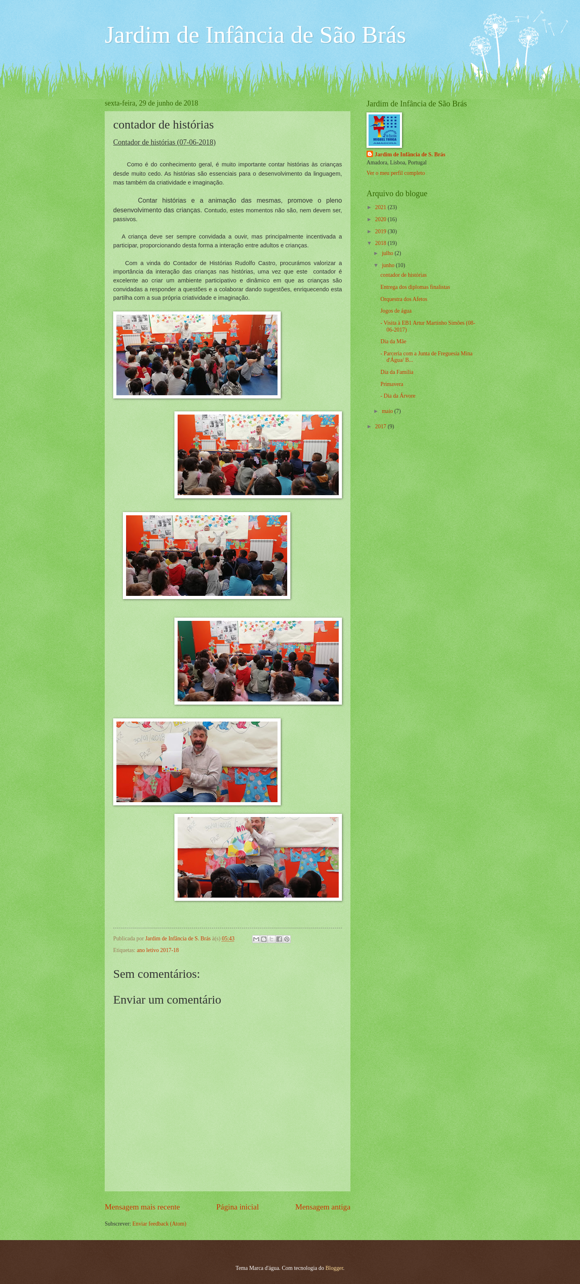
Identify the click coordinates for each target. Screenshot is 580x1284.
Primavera (391, 384)
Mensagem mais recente (142, 1207)
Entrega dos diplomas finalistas (415, 287)
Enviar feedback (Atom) (159, 1224)
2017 (381, 426)
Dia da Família (396, 372)
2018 (381, 243)
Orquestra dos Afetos (403, 299)
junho (389, 265)
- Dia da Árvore (397, 396)
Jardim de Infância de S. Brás (410, 154)
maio (388, 411)
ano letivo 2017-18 (158, 950)
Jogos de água (395, 311)
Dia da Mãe (393, 341)
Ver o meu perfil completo (396, 173)
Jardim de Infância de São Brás (255, 34)
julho (388, 253)
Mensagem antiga (322, 1207)
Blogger (334, 1268)
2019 (381, 231)
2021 (381, 207)
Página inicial (237, 1207)
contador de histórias (403, 275)
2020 (381, 219)
